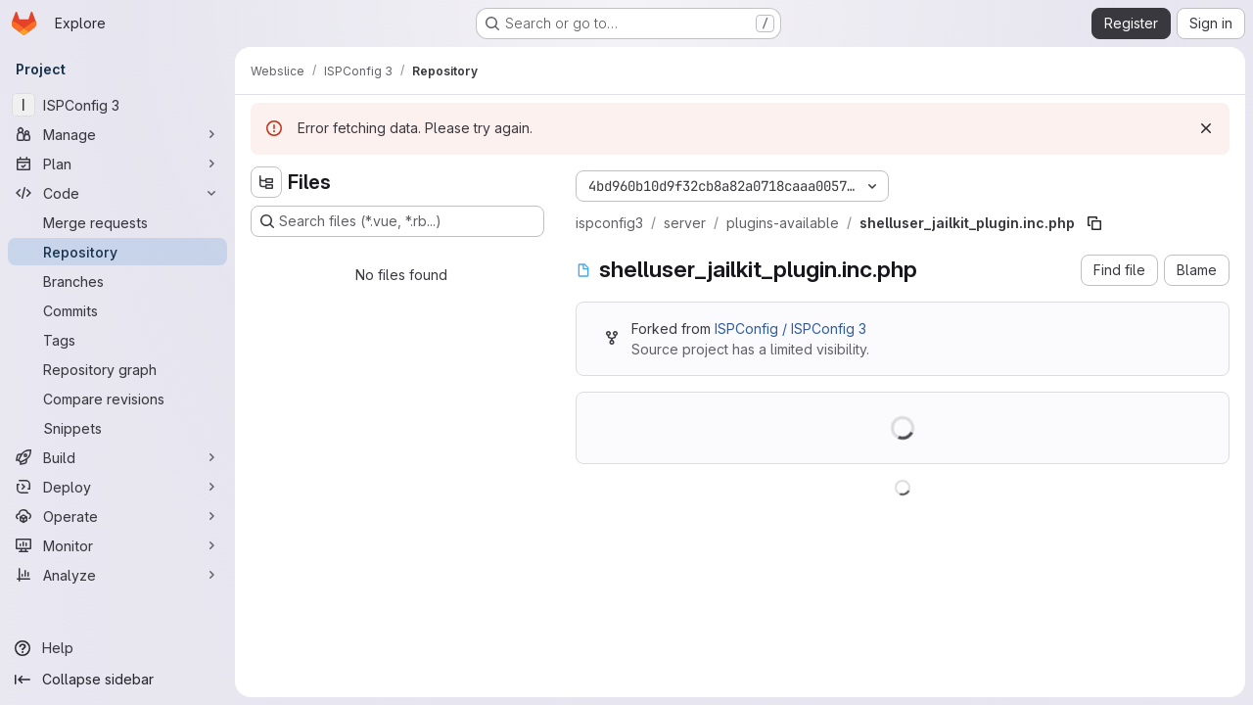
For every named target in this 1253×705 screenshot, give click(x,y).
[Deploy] (117, 486)
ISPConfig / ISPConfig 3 (790, 328)
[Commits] (117, 310)
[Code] (117, 193)
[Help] (117, 648)
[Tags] (117, 339)
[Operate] (117, 516)
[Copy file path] (1094, 223)
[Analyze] (117, 574)
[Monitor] (117, 545)
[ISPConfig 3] (117, 104)
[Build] (117, 457)
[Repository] (117, 251)
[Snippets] (117, 428)
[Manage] (117, 134)
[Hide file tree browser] (266, 182)
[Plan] (117, 163)
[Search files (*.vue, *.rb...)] (397, 221)
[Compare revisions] (117, 398)
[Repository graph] (117, 369)
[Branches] (117, 281)
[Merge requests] (117, 222)
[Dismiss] (1206, 128)
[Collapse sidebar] (117, 679)
